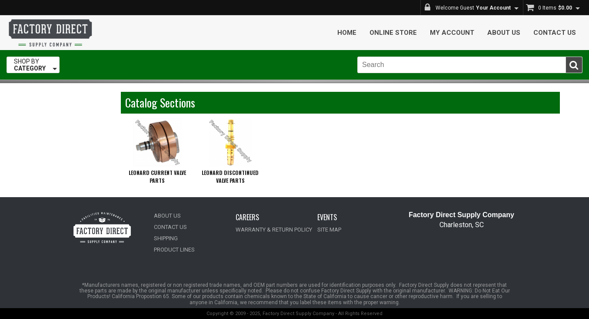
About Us (503, 33)
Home (346, 33)
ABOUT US (167, 215)
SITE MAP (329, 229)
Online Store (393, 33)
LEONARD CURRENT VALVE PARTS (157, 176)
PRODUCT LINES (174, 249)
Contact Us (554, 33)
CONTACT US (170, 227)
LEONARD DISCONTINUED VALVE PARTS (230, 176)
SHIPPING (166, 238)
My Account (452, 33)
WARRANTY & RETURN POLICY (274, 229)
